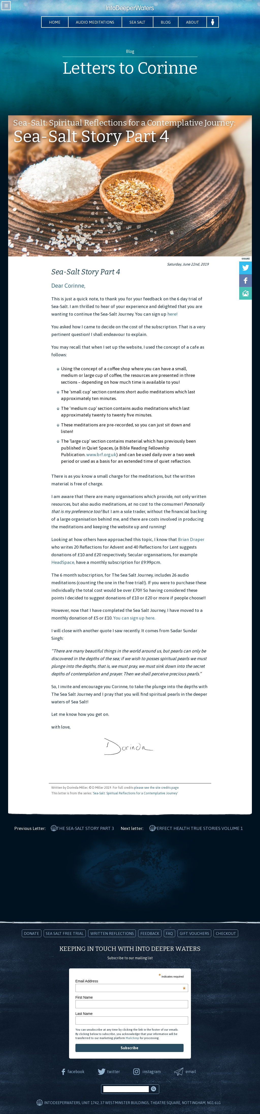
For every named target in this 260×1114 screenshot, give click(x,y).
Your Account (214, 22)
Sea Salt (138, 22)
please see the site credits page (156, 788)
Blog (166, 22)
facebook (75, 1071)
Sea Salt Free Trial (65, 933)
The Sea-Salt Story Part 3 (85, 827)
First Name (84, 997)
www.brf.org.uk (101, 454)
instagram (151, 1071)
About (193, 22)
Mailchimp (132, 1037)
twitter (113, 1071)
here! (172, 314)
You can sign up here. (133, 618)
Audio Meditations (94, 22)
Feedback (149, 933)
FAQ (169, 933)
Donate (31, 933)
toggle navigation (6, 5)
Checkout (226, 933)
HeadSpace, (63, 562)
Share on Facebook (245, 280)
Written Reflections (112, 933)
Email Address (130, 981)
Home (54, 22)
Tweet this (245, 267)
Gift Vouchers (194, 933)
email (191, 1071)
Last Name (84, 1013)
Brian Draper (191, 539)
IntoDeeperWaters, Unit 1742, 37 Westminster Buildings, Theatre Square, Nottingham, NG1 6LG (132, 1103)
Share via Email (245, 293)
